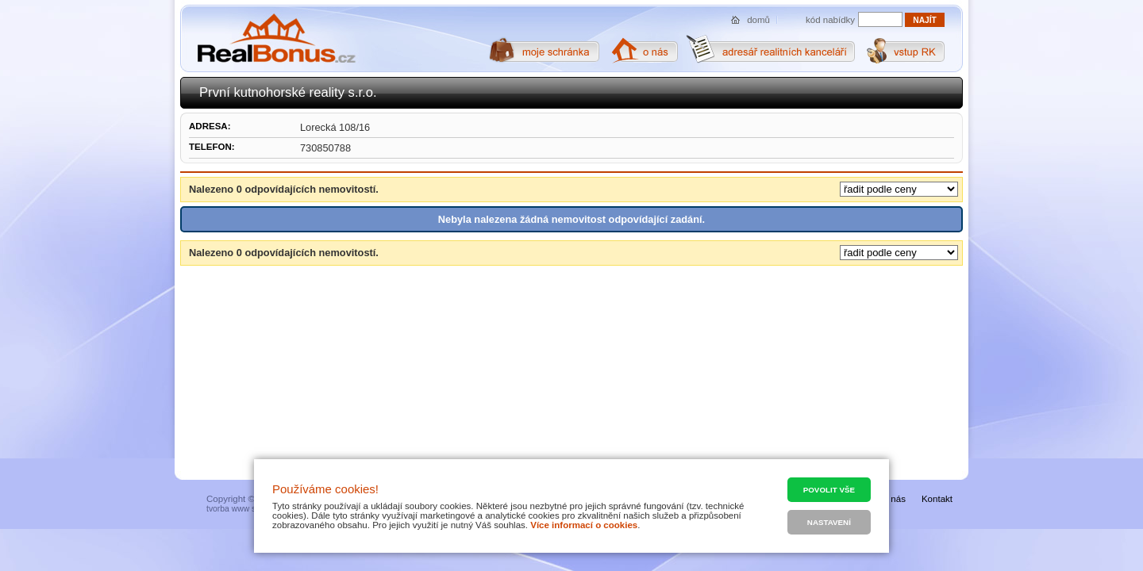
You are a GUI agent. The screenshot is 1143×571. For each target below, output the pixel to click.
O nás (893, 499)
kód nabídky (830, 20)
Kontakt (937, 499)
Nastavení (829, 522)
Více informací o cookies (583, 525)
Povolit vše (829, 489)
